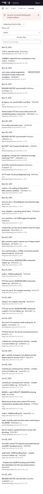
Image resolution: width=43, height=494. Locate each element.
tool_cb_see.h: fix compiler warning (16, 290)
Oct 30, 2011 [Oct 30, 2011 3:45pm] (19, 346)
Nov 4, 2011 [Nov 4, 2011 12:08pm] (18, 193)
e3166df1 (29, 137)
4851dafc (28, 165)
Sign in (37, 3)
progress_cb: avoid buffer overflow (16, 102)
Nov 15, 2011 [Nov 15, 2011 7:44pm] (23, 54)
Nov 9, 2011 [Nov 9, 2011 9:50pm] (23, 107)
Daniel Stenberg (7, 54)
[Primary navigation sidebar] (3, 8)
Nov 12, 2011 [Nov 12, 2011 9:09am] (23, 93)
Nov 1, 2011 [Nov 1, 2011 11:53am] (18, 292)
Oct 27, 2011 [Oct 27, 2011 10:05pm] (19, 387)
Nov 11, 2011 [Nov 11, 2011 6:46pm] (19, 116)
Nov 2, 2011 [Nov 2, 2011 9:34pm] (18, 255)
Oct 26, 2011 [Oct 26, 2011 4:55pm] (19, 448)
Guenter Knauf (6, 127)
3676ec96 (5, 371)
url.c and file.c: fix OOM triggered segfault (19, 218)
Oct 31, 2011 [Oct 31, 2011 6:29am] (19, 313)
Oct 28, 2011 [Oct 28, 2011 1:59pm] (19, 373)
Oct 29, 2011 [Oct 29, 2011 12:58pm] (19, 360)
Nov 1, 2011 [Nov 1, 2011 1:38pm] (18, 276)
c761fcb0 (11, 311)
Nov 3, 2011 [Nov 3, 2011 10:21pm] (18, 213)
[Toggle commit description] (11, 91)
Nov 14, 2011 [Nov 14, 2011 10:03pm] (21, 79)
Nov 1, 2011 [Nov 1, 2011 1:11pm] (18, 285)
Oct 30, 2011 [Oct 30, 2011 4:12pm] (19, 336)
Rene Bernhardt (7, 179)
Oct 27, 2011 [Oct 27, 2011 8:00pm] (19, 397)
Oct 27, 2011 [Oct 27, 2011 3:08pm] (19, 415)
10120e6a (29, 88)
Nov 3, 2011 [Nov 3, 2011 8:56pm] (18, 223)
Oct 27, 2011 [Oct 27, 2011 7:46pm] (19, 408)
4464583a (5, 344)
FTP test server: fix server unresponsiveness (20, 332)
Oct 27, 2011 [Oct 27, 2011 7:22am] (23, 434)
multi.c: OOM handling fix (12, 274)
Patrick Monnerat (7, 469)
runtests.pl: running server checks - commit (19, 341)
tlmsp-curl (5, 28)
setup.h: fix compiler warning (13, 302)
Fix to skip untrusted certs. (12, 125)
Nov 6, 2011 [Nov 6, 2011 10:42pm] (23, 141)
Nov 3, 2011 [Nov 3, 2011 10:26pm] (18, 206)
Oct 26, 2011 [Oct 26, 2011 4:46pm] (19, 458)
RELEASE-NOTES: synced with (14, 88)
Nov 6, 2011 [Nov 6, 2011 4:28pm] (23, 170)
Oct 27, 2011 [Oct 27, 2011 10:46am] (23, 425)
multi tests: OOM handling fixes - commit (18, 453)
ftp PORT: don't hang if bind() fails (15, 146)
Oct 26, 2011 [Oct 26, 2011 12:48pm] (24, 469)
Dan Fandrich (6, 79)
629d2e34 (5, 455)
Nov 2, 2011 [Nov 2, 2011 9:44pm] (23, 246)
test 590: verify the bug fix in (13, 165)
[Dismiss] (38, 15)
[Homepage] (6, 3)
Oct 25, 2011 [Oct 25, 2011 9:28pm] (23, 483)
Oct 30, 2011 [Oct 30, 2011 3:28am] (22, 327)
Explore (16, 3)
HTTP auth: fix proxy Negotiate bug (16, 174)
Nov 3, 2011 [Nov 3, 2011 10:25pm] (23, 179)
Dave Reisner (6, 327)
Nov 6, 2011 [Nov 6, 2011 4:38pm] (23, 160)
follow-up (19, 311)
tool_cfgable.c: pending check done (16, 211)
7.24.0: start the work (10, 51)
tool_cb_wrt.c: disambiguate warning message (20, 202)
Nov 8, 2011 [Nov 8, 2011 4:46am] (22, 127)
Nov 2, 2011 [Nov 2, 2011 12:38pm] (18, 265)
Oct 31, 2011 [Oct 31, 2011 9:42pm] (19, 304)
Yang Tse (5, 116)
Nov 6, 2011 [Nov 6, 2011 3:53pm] (23, 151)
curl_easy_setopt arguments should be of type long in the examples (13, 74)
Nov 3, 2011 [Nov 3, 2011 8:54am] (23, 232)
